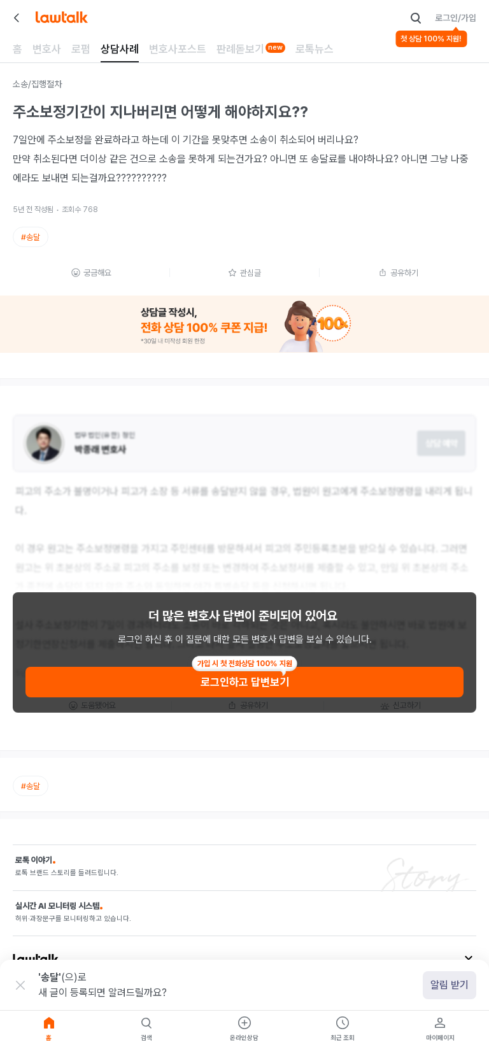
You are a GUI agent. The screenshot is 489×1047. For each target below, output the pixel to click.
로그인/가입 (455, 18)
